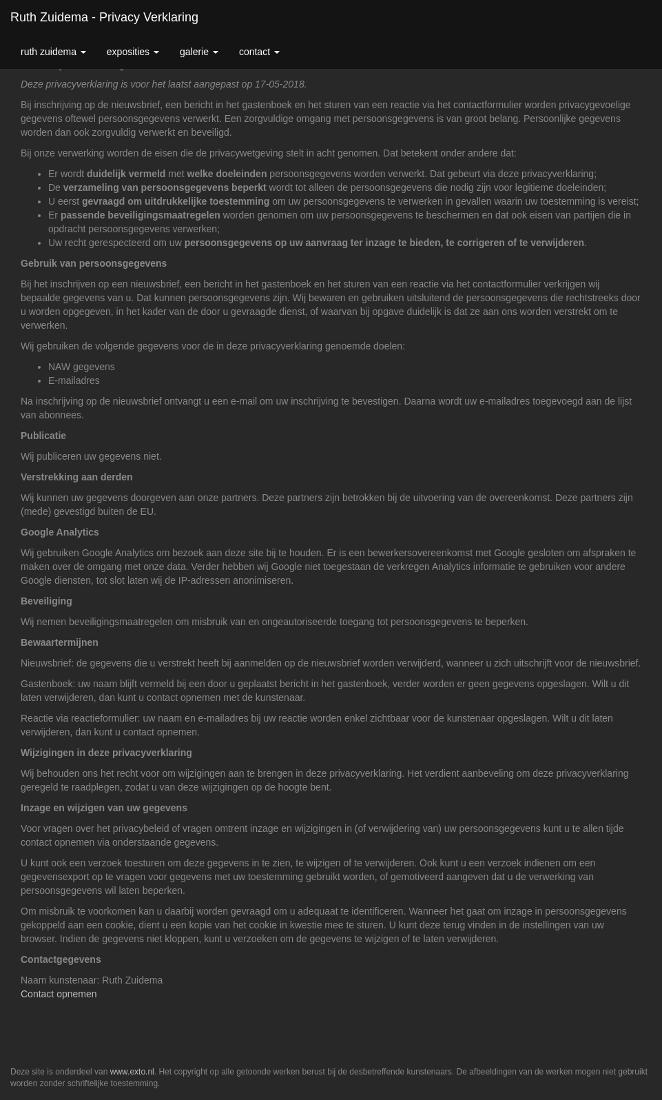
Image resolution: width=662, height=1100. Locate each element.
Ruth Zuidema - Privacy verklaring (104, 17)
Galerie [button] (199, 51)
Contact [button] (259, 51)
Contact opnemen (59, 993)
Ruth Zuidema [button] (53, 51)
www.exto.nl (132, 1072)
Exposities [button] (133, 51)
